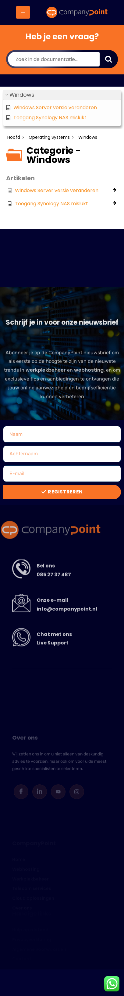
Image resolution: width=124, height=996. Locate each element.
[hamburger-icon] (23, 12)
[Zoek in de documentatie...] (54, 59)
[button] (62, 95)
